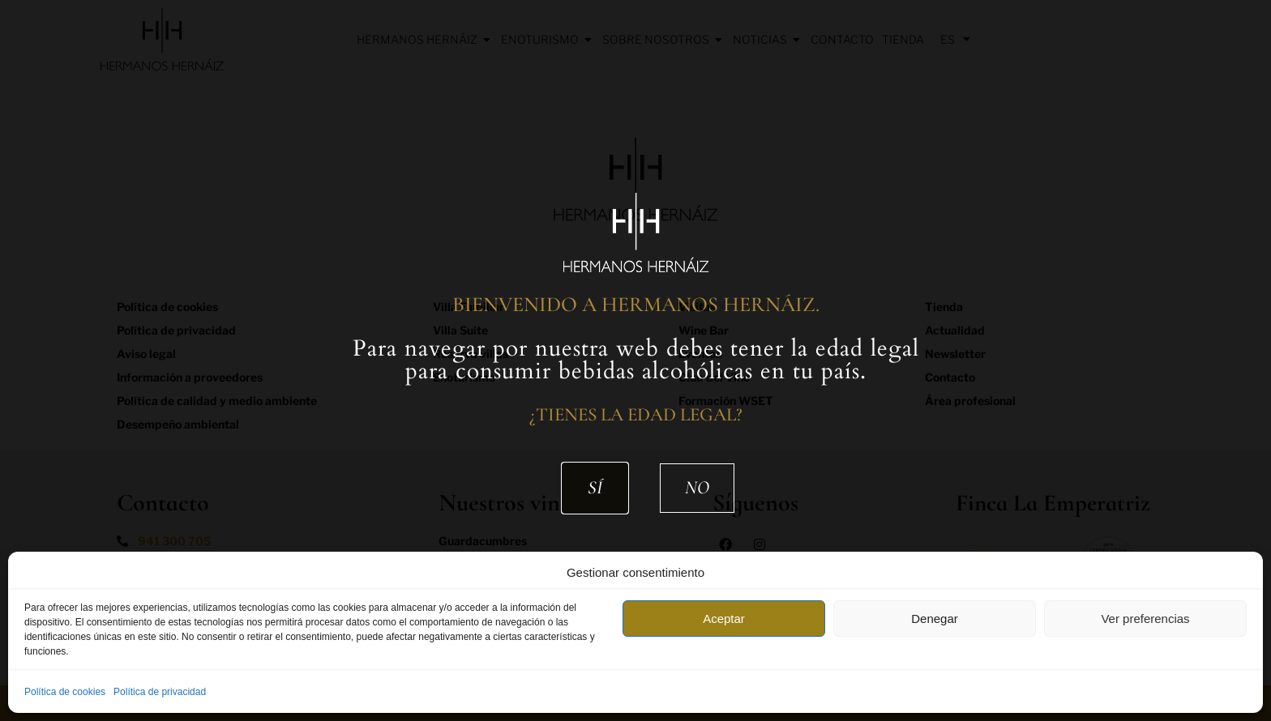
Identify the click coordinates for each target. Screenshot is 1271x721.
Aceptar (724, 618)
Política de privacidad (159, 692)
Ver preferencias (1145, 618)
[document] (635, 360)
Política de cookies (64, 692)
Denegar (934, 618)
